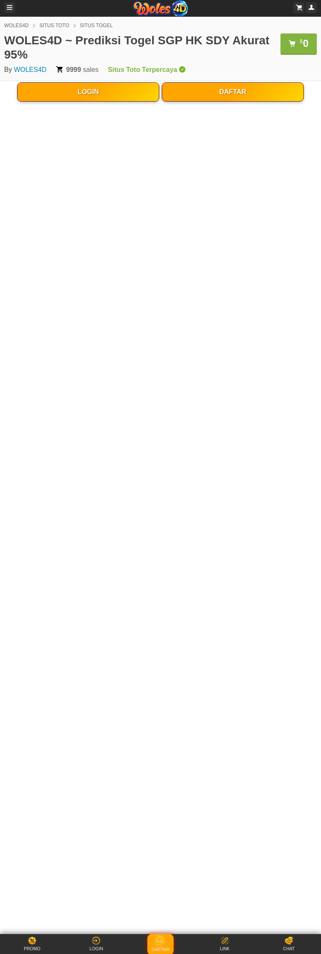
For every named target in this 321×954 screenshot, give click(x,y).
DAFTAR (233, 91)
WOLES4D (16, 25)
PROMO (32, 943)
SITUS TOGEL (96, 25)
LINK (224, 943)
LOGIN (88, 91)
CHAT (289, 943)
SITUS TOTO (54, 25)
